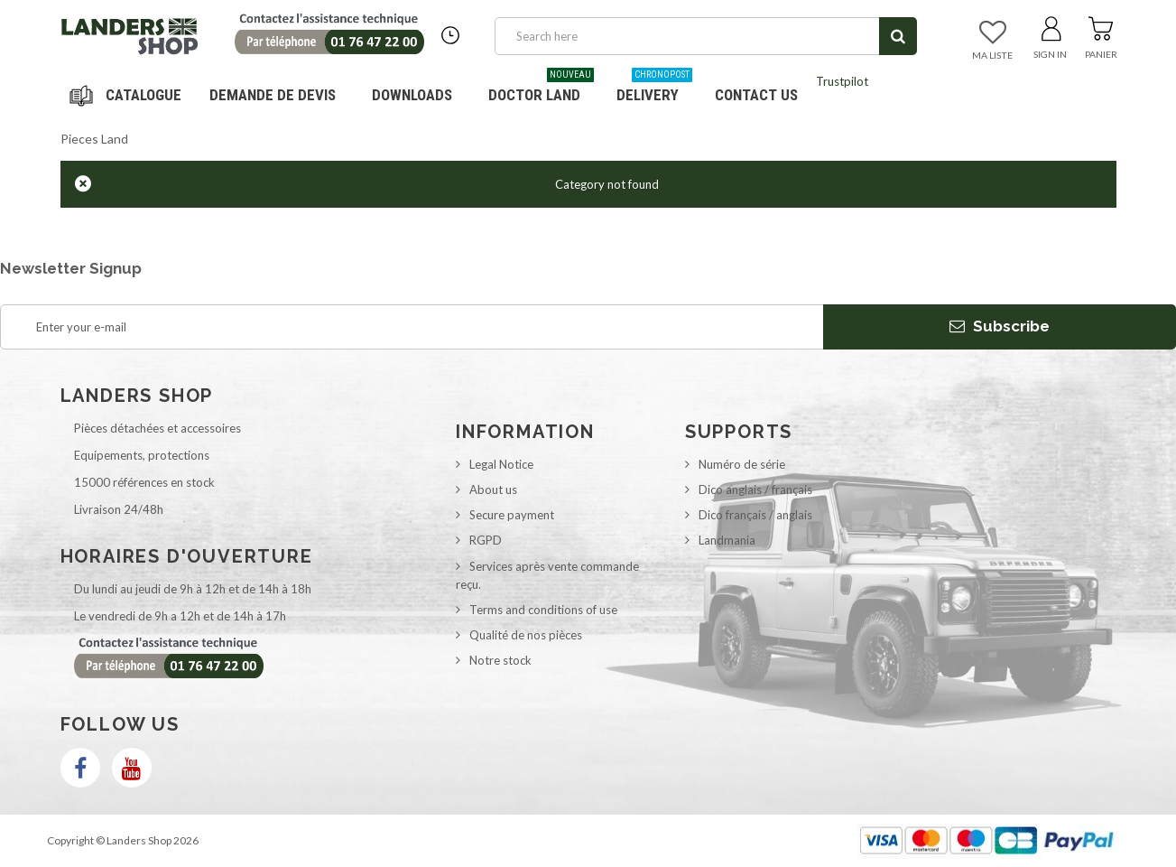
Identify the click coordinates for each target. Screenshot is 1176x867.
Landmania (727, 540)
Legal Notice (501, 464)
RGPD (485, 540)
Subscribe (999, 326)
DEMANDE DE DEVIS (272, 95)
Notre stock (500, 660)
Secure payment (511, 515)
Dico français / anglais (755, 515)
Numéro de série (742, 464)
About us (493, 489)
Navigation (128, 94)
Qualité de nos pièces (525, 635)
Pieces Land (94, 138)
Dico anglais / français (755, 489)
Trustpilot (842, 81)
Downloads (412, 95)
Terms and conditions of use (543, 609)
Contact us (756, 95)
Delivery (654, 88)
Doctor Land (541, 88)
